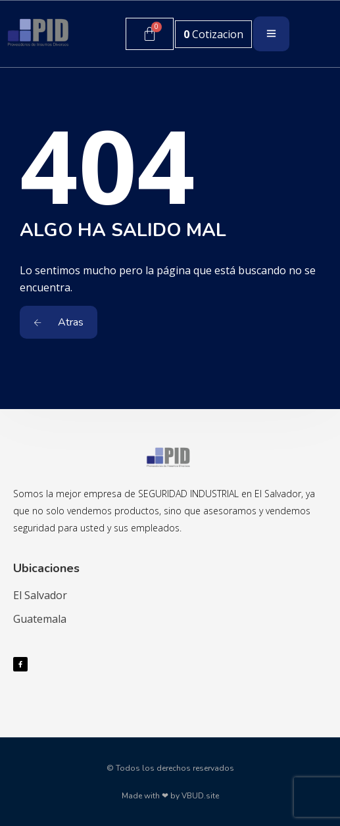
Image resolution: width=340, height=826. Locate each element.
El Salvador (40, 595)
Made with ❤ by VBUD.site (170, 795)
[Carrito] (150, 34)
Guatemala (39, 619)
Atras (59, 322)
